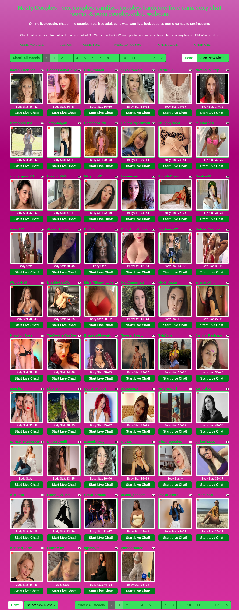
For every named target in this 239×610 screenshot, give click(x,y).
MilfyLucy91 (93, 164)
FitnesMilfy (55, 494)
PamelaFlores (169, 164)
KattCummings (132, 259)
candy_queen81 (22, 164)
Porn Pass (66, 44)
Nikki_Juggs (168, 259)
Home (189, 58)
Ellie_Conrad (94, 70)
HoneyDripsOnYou (135, 117)
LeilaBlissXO (206, 400)
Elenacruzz (129, 353)
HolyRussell (167, 353)
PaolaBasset (168, 447)
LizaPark (53, 353)
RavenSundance (22, 70)
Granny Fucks (91, 44)
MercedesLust (21, 117)
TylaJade (165, 306)
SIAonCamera (132, 70)
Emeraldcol (204, 447)
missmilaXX (205, 117)
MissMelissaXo (58, 259)
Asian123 (17, 211)
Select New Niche (213, 58)
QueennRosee (95, 353)
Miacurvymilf (57, 400)
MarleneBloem (21, 494)
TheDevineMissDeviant (65, 306)
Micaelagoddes (170, 400)
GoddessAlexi (95, 117)
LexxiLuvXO (56, 164)
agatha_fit (91, 494)
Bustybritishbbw (134, 211)
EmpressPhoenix (97, 306)
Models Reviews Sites (127, 44)
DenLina (16, 353)
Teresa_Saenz (132, 306)
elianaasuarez (132, 494)
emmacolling (206, 259)
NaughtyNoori (169, 117)
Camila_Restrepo (209, 306)
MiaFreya (17, 447)
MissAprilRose (21, 306)
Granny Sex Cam (168, 44)
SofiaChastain (95, 447)
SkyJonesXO (168, 211)
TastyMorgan (57, 117)
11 (133, 58)
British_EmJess (208, 211)
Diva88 (126, 400)
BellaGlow (203, 353)
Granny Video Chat (32, 44)
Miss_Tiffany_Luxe (98, 259)
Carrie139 (165, 70)
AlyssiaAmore (58, 211)
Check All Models (26, 58)
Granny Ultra (202, 44)
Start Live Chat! (26, 107)
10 (124, 58)
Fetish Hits (136, 603)
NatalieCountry (207, 70)
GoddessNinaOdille (62, 70)
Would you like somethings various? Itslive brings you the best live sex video (119, 565)
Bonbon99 (203, 164)
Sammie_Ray (94, 400)
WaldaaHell (18, 259)
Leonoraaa (129, 164)
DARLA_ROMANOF (25, 400)
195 (152, 58)
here (135, 599)
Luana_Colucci (58, 447)
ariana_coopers (133, 447)
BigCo (89, 211)
